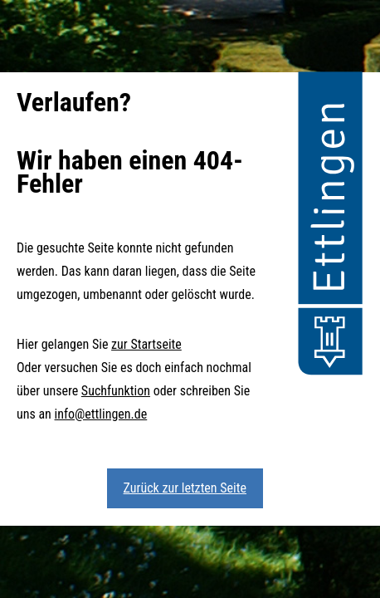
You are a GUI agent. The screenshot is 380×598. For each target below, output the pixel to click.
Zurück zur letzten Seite (185, 488)
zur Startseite (146, 344)
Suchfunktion (115, 391)
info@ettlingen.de (101, 414)
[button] (330, 226)
